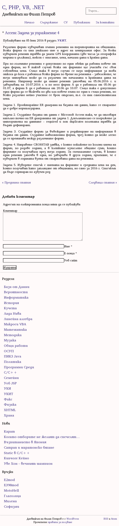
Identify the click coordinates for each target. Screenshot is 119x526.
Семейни (11, 378)
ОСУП (9, 351)
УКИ (7, 388)
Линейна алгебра (18, 319)
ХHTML (10, 410)
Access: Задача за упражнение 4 (32, 32)
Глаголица (12, 496)
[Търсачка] (99, 11)
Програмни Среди (19, 367)
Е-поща (69, 253)
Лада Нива (12, 313)
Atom (114, 518)
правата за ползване (60, 522)
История (11, 303)
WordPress (72, 518)
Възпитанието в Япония (25, 442)
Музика (10, 340)
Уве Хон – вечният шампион (28, 463)
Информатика (16, 297)
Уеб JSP (10, 383)
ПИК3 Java (12, 356)
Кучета (10, 308)
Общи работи (16, 345)
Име (67, 246)
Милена (10, 501)
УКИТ (61, 40)
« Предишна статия (16, 182)
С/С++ (10, 372)
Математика (15, 329)
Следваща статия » (103, 182)
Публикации (82, 22)
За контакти (105, 22)
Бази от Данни (16, 287)
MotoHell (11, 490)
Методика (13, 335)
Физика (10, 404)
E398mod (11, 485)
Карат (9, 431)
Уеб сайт (70, 260)
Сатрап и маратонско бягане (29, 447)
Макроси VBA (15, 324)
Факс (8, 399)
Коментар (10, 210)
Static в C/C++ (17, 453)
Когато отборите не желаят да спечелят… (42, 437)
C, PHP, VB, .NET (23, 7)
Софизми (11, 506)
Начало (29, 22)
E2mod (9, 480)
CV (66, 22)
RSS (106, 518)
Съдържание (49, 22)
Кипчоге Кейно (16, 458)
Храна (9, 415)
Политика (12, 362)
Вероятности (16, 292)
